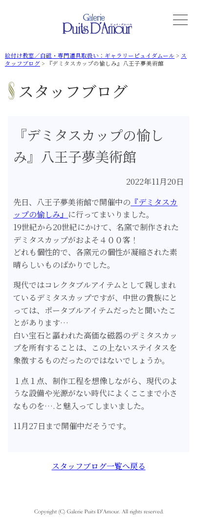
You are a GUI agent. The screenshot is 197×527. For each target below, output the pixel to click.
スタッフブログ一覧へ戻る (99, 466)
